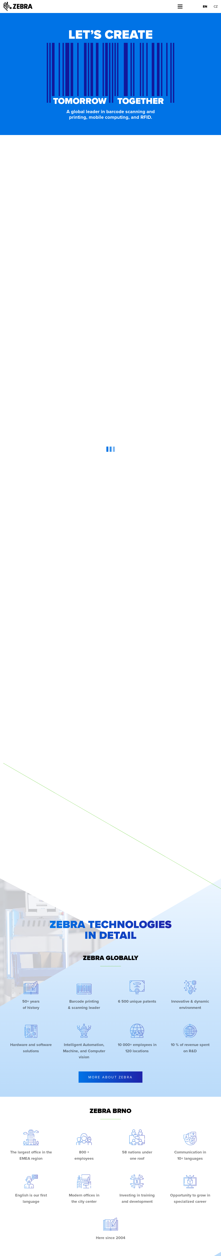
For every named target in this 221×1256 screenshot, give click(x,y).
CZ (216, 6)
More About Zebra (110, 1077)
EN (205, 6)
